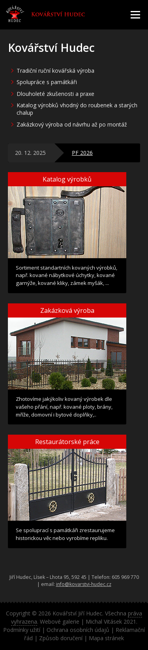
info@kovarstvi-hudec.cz (83, 584)
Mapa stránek (106, 638)
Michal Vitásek (104, 621)
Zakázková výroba (67, 310)
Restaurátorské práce (67, 441)
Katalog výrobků (67, 179)
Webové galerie (59, 621)
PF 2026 (82, 152)
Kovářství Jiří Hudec (77, 613)
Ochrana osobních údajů (78, 629)
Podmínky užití (21, 629)
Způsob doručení (60, 638)
